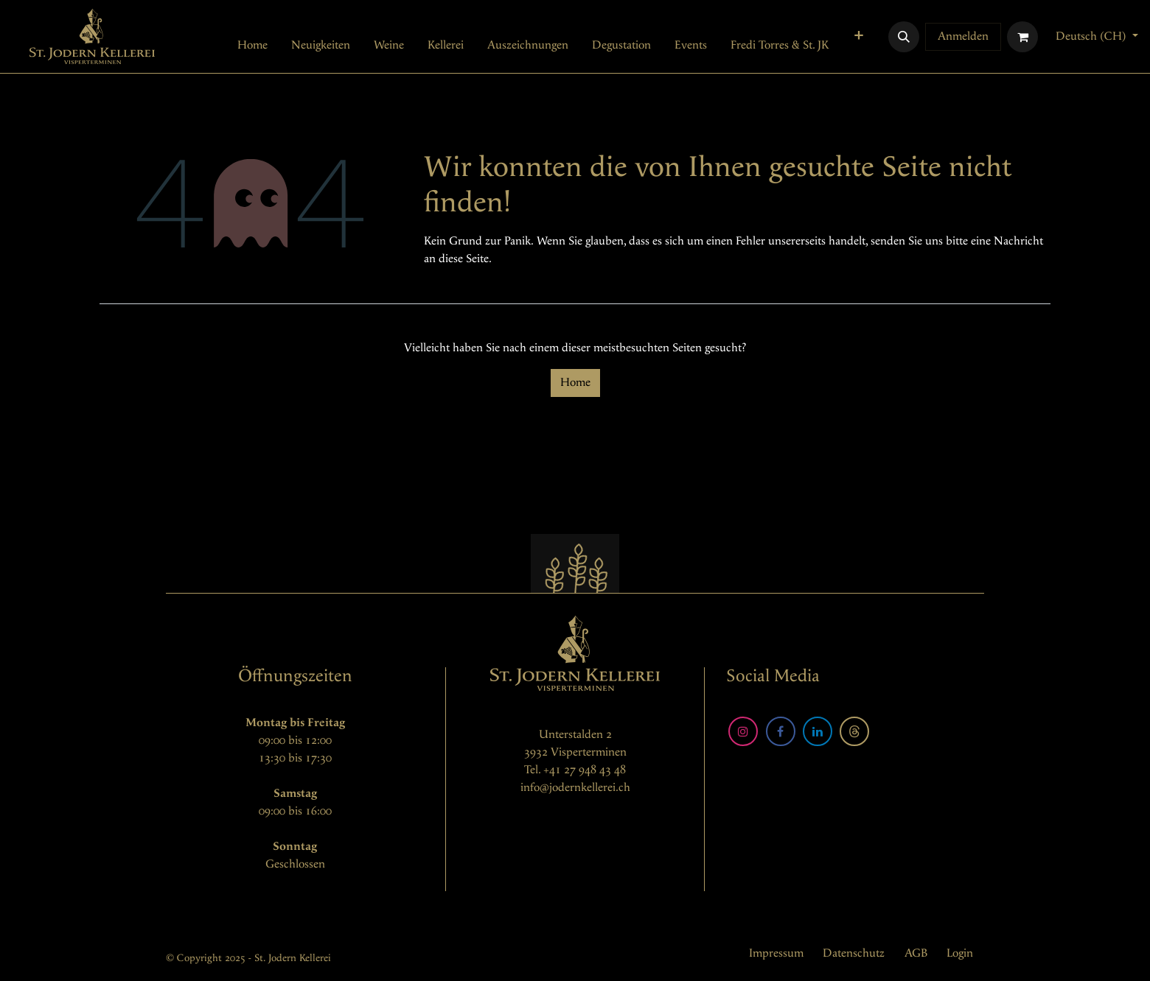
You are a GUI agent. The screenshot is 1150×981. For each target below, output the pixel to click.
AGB (916, 953)
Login (960, 953)
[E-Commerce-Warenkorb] (1022, 36)
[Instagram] (743, 731)
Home (575, 382)
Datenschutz (854, 953)
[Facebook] (780, 731)
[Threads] (854, 731)
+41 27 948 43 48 (584, 770)
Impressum (776, 953)
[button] (903, 36)
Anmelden (963, 36)
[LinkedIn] (817, 731)
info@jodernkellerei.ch (575, 787)
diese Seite (464, 259)
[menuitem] (252, 45)
